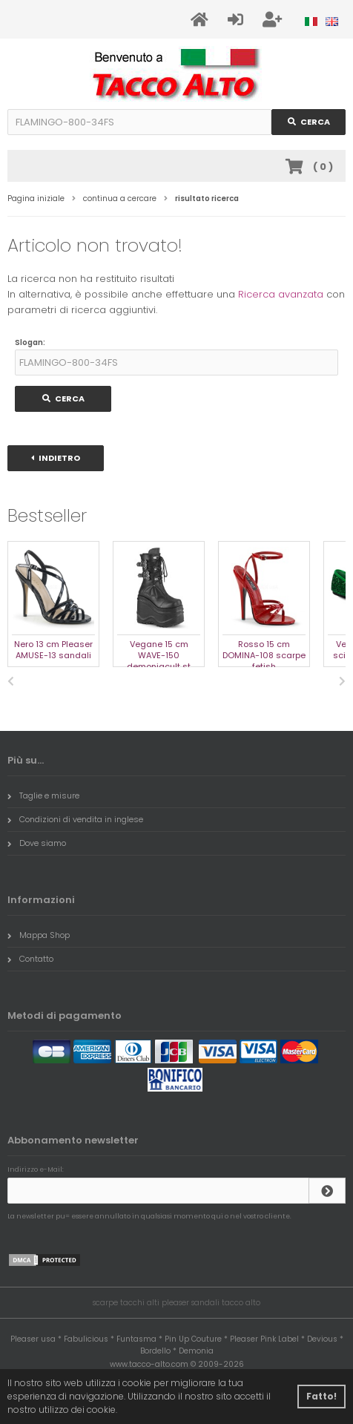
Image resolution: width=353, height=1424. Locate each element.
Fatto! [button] (321, 1396)
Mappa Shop (38, 935)
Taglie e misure (43, 795)
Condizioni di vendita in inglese (75, 819)
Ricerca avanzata (280, 294)
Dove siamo (36, 843)
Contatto (30, 959)
